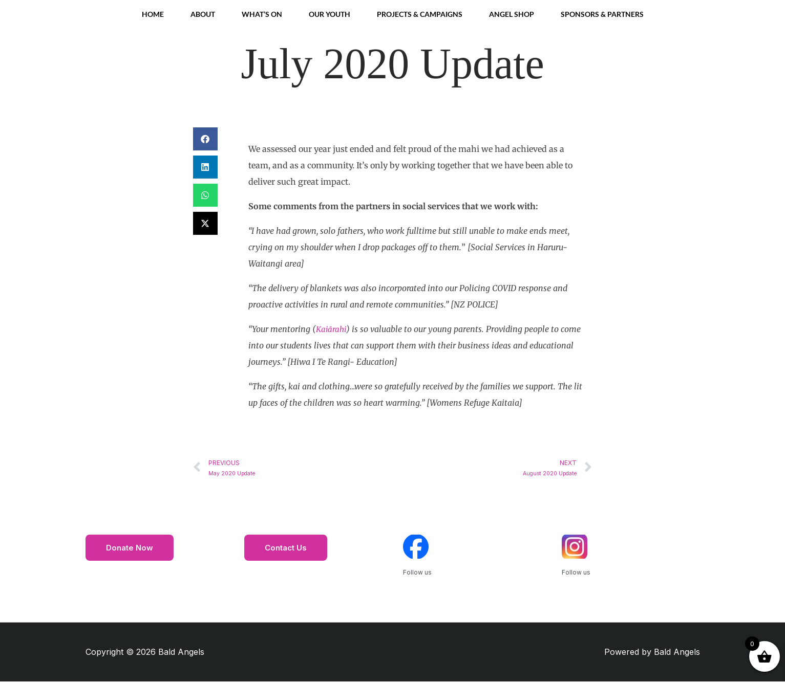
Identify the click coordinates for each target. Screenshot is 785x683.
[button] (205, 138)
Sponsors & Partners (602, 14)
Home (153, 14)
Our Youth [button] (329, 14)
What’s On (262, 14)
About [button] (202, 14)
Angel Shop (511, 14)
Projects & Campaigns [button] (419, 14)
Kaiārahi (331, 329)
